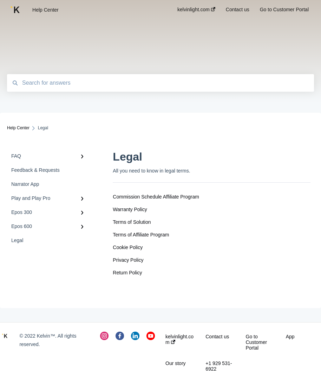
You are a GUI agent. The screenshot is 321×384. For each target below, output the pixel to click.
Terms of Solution (132, 222)
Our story (175, 363)
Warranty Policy (130, 209)
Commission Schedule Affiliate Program (156, 197)
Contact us (217, 336)
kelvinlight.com (179, 339)
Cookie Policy (128, 247)
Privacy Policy (128, 260)
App (290, 336)
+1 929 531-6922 (218, 366)
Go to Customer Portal (256, 342)
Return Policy (127, 272)
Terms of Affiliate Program (141, 234)
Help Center (45, 10)
